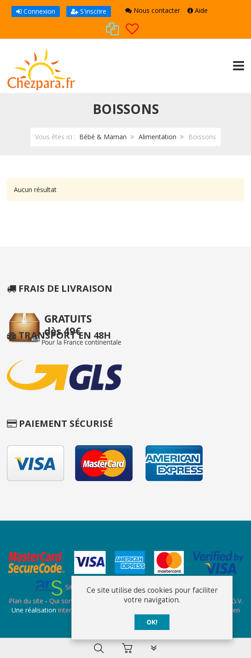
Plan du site (26, 600)
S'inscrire (88, 11)
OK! (152, 622)
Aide (197, 10)
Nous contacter (152, 10)
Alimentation (157, 136)
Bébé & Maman (103, 136)
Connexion (35, 11)
